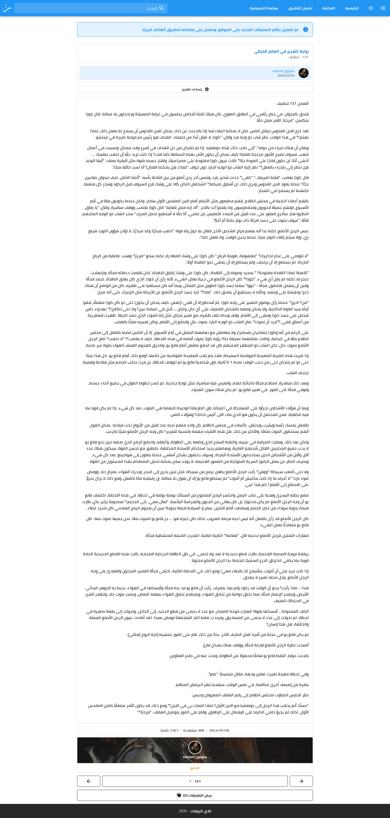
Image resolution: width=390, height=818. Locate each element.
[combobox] (91, 8)
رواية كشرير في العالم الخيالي (281, 51)
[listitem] (195, 73)
